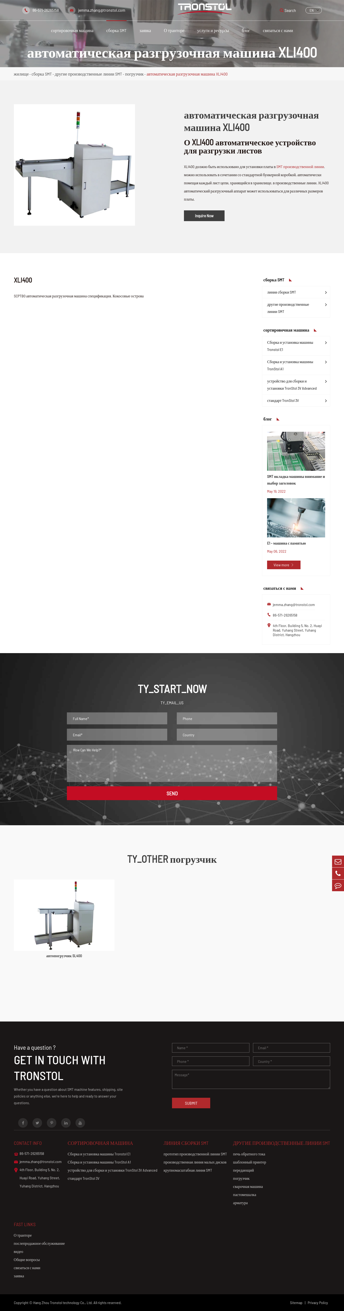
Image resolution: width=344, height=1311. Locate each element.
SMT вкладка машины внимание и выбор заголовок (296, 479)
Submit (191, 1103)
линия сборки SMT (281, 292)
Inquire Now (204, 215)
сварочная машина (248, 1186)
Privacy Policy (318, 1302)
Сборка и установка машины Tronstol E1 (290, 346)
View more (284, 565)
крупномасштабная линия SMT (188, 1170)
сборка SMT (116, 30)
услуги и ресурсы (213, 30)
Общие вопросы (27, 1259)
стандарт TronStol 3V (283, 400)
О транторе (174, 30)
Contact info (28, 1143)
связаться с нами (278, 30)
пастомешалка (244, 1194)
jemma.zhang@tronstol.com (101, 10)
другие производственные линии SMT (88, 73)
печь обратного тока (249, 1154)
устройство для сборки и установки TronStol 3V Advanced (292, 384)
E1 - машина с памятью (286, 543)
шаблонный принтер (249, 1162)
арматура (240, 1202)
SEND (172, 793)
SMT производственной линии (300, 166)
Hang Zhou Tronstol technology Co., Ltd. (63, 1302)
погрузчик (134, 73)
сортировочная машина (72, 30)
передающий (243, 1170)
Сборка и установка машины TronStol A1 (290, 365)
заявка (145, 30)
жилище (21, 73)
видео (18, 1251)
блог (246, 30)
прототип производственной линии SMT (195, 1154)
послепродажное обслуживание (39, 1243)
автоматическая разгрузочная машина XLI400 (187, 73)
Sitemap (296, 1302)
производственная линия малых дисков (195, 1162)
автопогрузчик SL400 (64, 955)
